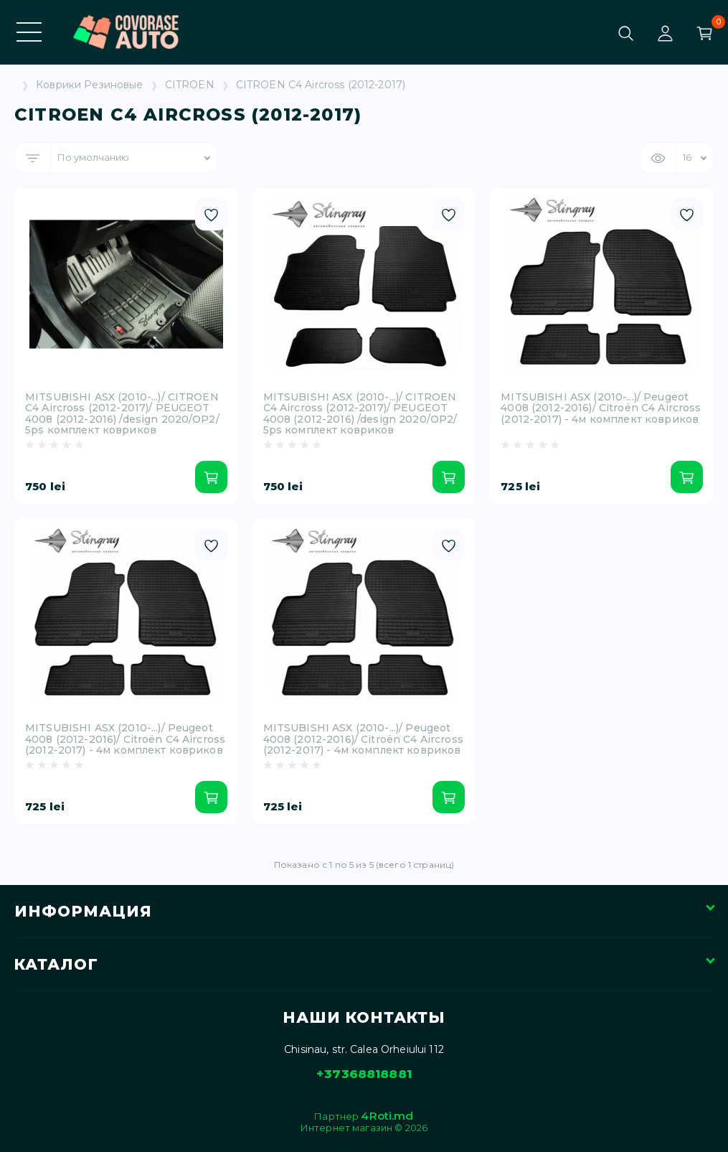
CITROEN (189, 85)
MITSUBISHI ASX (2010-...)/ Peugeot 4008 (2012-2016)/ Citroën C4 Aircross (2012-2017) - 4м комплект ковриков (601, 408)
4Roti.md (387, 1116)
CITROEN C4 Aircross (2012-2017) (320, 85)
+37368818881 (364, 1074)
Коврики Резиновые (89, 85)
